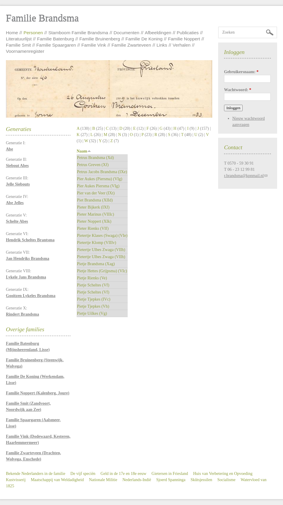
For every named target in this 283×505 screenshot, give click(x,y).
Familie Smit (18, 44)
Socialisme (226, 480)
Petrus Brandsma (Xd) (95, 157)
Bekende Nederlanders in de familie (35, 473)
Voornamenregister (25, 51)
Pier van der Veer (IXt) (96, 193)
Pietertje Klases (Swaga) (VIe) (102, 235)
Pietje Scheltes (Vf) (93, 285)
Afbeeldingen (158, 32)
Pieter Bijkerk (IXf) (93, 207)
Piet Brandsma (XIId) (95, 200)
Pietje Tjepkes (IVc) (93, 299)
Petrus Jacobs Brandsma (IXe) (102, 172)
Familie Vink (93, 44)
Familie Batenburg (55, 38)
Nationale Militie (103, 480)
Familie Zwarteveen (131, 44)
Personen (33, 32)
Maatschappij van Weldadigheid (57, 480)
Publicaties (188, 32)
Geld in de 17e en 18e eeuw (124, 473)
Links (162, 44)
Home (12, 32)
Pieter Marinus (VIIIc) (95, 214)
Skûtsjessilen (201, 480)
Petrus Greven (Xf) (92, 165)
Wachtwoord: (237, 90)
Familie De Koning (144, 38)
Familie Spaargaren (56, 44)
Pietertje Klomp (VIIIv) (96, 242)
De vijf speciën (83, 473)
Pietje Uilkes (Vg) (92, 313)
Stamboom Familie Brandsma (78, 32)
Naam (84, 151)
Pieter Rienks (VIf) (92, 228)
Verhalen (182, 44)
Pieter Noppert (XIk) (94, 221)
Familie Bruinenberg (99, 38)
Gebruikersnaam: (241, 72)
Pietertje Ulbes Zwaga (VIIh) (101, 249)
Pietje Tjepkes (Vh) (93, 306)
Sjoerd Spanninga (170, 480)
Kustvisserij (16, 480)
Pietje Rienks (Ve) (92, 278)
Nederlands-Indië (136, 480)
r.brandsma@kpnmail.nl (244, 175)
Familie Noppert (184, 38)
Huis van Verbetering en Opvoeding (222, 473)
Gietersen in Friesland (170, 473)
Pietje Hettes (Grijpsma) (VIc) (102, 271)
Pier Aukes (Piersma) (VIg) (99, 179)
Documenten (126, 32)
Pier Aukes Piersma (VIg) (98, 186)
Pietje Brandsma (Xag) (96, 264)
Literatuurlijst (19, 38)
